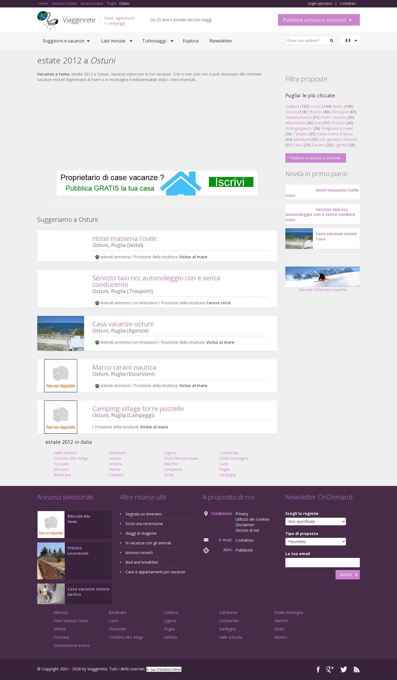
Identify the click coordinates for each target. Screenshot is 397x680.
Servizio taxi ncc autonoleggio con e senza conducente (156, 281)
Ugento (340, 144)
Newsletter (221, 41)
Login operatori (320, 4)
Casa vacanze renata (88, 589)
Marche (171, 463)
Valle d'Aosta (65, 452)
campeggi (116, 23)
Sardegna (227, 474)
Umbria (115, 463)
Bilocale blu (79, 516)
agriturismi (125, 18)
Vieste (337, 106)
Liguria (170, 452)
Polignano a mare (337, 128)
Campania (173, 469)
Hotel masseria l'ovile (124, 238)
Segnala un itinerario (143, 514)
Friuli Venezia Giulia (181, 458)
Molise (115, 469)
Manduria (301, 139)
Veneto (115, 458)
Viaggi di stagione (141, 533)
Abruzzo (61, 469)
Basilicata (62, 474)
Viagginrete (79, 19)
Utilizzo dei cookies (252, 519)
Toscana (61, 463)
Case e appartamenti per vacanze (155, 571)
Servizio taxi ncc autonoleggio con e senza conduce (320, 212)
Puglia (224, 469)
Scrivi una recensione (144, 523)
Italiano (351, 40)
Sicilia (169, 474)
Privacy (241, 513)
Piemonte (117, 452)
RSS (357, 669)
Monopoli (339, 111)
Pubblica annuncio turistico (314, 20)
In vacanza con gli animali (148, 542)
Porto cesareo (333, 117)
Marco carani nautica (124, 367)
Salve (298, 144)
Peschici (338, 122)
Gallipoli (292, 106)
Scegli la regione (303, 513)
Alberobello (295, 122)
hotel (108, 18)
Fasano (318, 144)
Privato (75, 547)
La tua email (299, 553)
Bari (318, 122)
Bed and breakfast (141, 562)
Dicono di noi (247, 530)
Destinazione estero (72, 645)
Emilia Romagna (233, 458)
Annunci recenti (139, 552)
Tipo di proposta (303, 533)
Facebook (318, 669)
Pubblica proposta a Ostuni (313, 157)
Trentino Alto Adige (71, 458)
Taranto (300, 133)
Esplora (190, 41)
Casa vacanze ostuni (123, 323)
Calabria (116, 474)
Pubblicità (244, 550)
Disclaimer (244, 524)
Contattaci (348, 4)
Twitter (343, 669)
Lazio (224, 463)
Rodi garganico (298, 128)
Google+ (330, 669)
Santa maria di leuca (335, 133)
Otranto (315, 111)
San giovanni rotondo (338, 139)
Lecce (315, 106)
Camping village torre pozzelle (138, 408)
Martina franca (298, 117)
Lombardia (228, 452)
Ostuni (291, 111)
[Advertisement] (157, 126)
